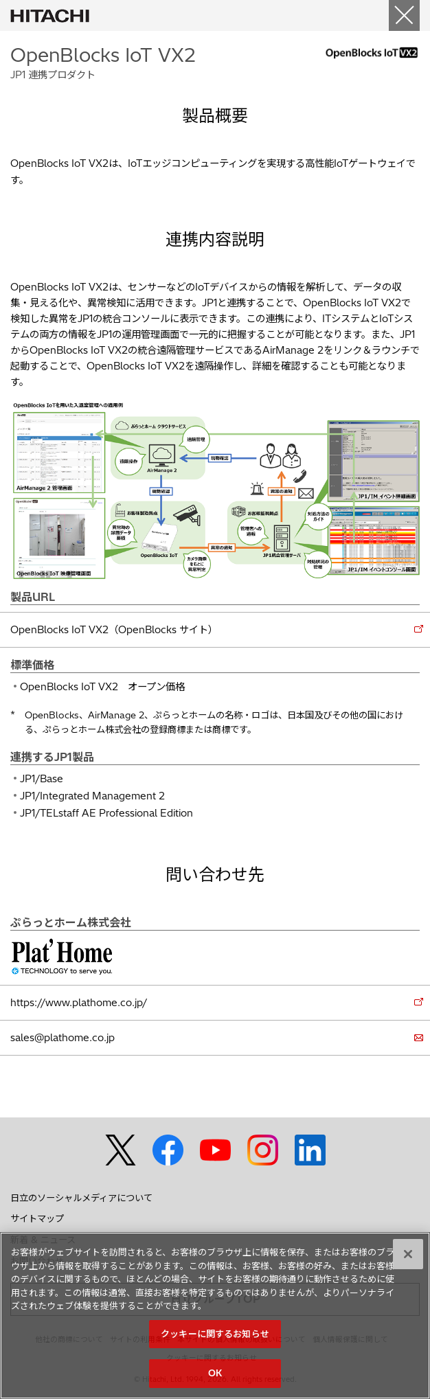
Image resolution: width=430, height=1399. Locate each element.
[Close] (404, 15)
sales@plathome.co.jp (62, 1038)
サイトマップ (37, 1218)
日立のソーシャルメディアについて (81, 1197)
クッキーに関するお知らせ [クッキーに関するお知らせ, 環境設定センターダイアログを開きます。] (215, 1333)
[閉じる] (408, 1254)
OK (215, 1372)
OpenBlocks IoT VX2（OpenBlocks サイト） (114, 630)
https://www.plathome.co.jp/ (78, 1003)
